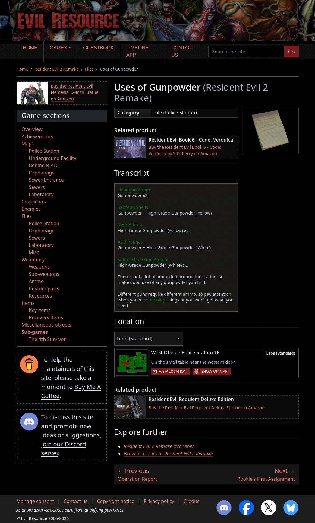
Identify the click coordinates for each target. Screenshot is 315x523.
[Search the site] (246, 51)
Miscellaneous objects (46, 324)
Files (89, 69)
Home (30, 47)
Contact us (182, 51)
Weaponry (33, 259)
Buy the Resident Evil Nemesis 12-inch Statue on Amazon (75, 92)
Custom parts (44, 288)
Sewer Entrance (46, 180)
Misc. (34, 252)
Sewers (37, 187)
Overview (32, 129)
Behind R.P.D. (44, 165)
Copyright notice (115, 501)
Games (58, 47)
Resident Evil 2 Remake (56, 69)
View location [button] (173, 371)
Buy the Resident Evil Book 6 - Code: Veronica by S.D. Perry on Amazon (185, 150)
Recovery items (46, 317)
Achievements (37, 136)
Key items (40, 310)
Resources (40, 295)
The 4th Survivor (47, 339)
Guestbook (98, 47)
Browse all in (168, 453)
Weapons (39, 266)
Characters (34, 201)
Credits (192, 501)
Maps (28, 143)
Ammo (36, 281)
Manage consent (35, 501)
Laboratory (41, 194)
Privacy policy (159, 501)
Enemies (31, 209)
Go (291, 51)
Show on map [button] (214, 371)
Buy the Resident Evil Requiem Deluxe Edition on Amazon (207, 407)
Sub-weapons (44, 274)
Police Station (44, 151)
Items (28, 303)
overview (159, 446)
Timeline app (137, 51)
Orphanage (42, 172)
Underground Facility (53, 158)
